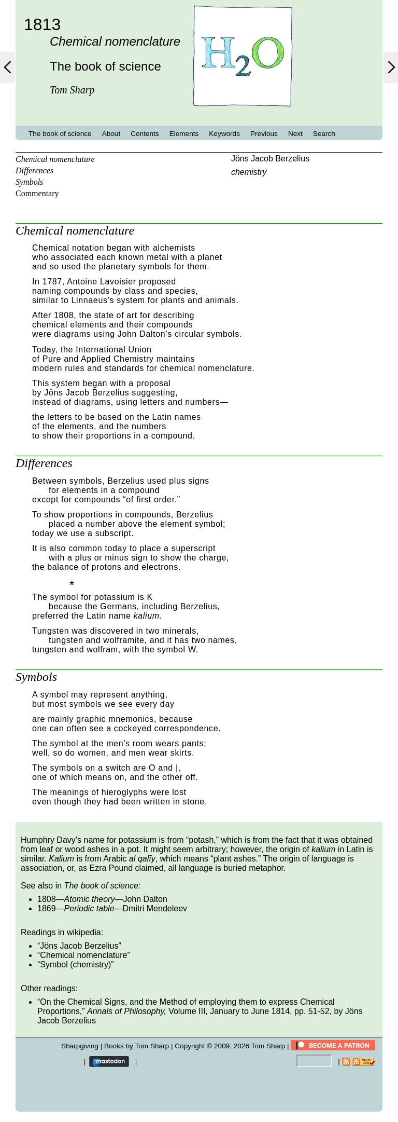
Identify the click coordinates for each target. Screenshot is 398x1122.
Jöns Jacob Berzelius (270, 158)
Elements (184, 134)
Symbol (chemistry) (75, 964)
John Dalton (145, 899)
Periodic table (89, 908)
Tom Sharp (268, 1046)
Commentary (37, 193)
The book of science (60, 134)
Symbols (29, 181)
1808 (46, 899)
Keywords (224, 134)
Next (295, 134)
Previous (264, 134)
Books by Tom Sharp (136, 1046)
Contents (145, 134)
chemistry (248, 172)
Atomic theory (89, 899)
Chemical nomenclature (55, 159)
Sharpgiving (79, 1046)
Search (324, 134)
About (111, 134)
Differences (34, 170)
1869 (46, 908)
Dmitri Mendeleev (155, 908)
